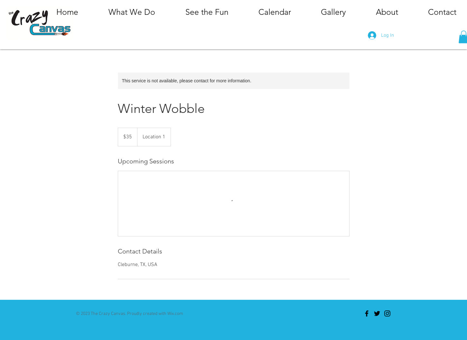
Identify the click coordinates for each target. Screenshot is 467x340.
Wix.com (175, 314)
